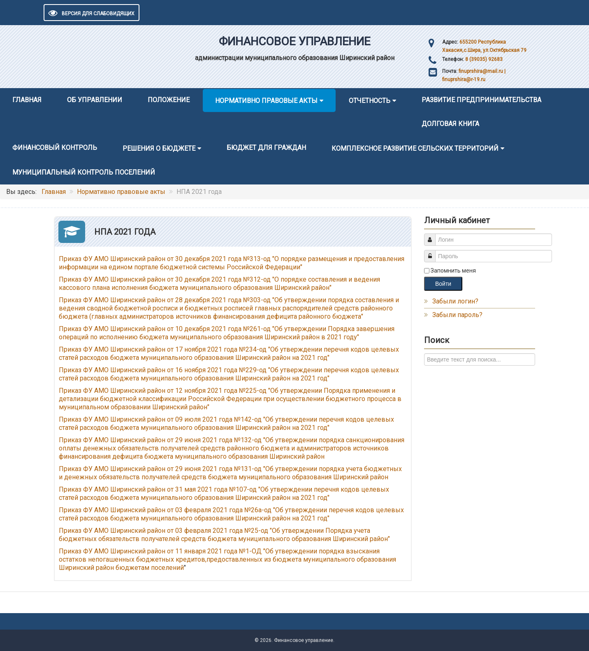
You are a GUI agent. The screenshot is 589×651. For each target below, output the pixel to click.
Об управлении (94, 100)
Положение (169, 100)
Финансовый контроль (54, 148)
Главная (27, 100)
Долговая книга (450, 124)
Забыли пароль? (457, 315)
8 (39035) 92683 (483, 59)
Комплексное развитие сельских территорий (415, 148)
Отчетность (369, 101)
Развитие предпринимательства (481, 100)
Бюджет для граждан (266, 148)
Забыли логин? (455, 301)
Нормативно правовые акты (266, 101)
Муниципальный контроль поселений (83, 172)
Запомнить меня (453, 270)
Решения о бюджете (159, 148)
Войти (443, 283)
